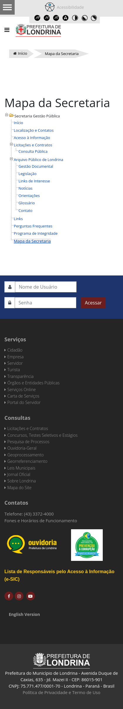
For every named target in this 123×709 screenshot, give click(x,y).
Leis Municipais (21, 468)
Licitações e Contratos (33, 145)
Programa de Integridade (36, 233)
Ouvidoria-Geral (21, 448)
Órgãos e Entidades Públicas (33, 383)
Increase (37, 18)
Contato (25, 210)
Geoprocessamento (25, 455)
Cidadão (15, 350)
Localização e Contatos (34, 130)
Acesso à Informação (32, 137)
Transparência (20, 376)
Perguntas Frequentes (33, 226)
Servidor (15, 363)
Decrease (47, 18)
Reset (56, 18)
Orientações (29, 195)
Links (18, 218)
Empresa (15, 356)
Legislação (27, 173)
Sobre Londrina (21, 481)
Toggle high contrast (75, 18)
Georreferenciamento (27, 461)
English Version (24, 614)
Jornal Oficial (18, 474)
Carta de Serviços (23, 396)
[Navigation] (6, 30)
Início (18, 122)
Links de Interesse (34, 181)
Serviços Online (21, 389)
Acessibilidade (69, 7)
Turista (13, 369)
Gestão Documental (35, 166)
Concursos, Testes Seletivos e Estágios (42, 435)
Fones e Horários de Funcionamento (40, 520)
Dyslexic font (65, 18)
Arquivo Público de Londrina (38, 159)
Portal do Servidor (24, 402)
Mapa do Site (19, 487)
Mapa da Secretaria (32, 241)
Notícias (25, 188)
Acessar (93, 302)
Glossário (26, 202)
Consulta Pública (33, 151)
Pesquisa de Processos (28, 441)
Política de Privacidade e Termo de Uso (61, 692)
